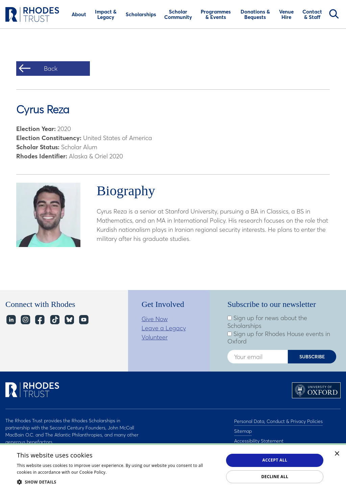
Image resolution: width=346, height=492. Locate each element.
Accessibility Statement (258, 438)
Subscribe (312, 357)
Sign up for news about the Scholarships (267, 322)
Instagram (25, 319)
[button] (117, 482)
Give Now (155, 319)
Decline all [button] (274, 476)
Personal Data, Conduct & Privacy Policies (278, 421)
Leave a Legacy (164, 328)
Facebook (39, 319)
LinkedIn (10, 319)
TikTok (54, 319)
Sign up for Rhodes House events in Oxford (278, 337)
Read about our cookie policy (136, 472)
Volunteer (155, 337)
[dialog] (173, 467)
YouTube (83, 319)
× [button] (337, 454)
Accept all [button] (274, 460)
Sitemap (243, 429)
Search (334, 14)
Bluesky (69, 319)
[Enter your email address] (257, 356)
